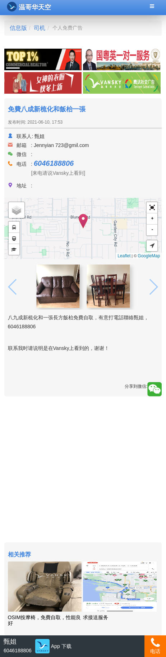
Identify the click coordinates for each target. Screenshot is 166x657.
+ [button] (152, 219)
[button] (152, 207)
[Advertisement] (83, 470)
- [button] (152, 230)
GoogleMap (149, 255)
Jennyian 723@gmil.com (61, 145)
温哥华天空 (29, 7)
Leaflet (123, 255)
